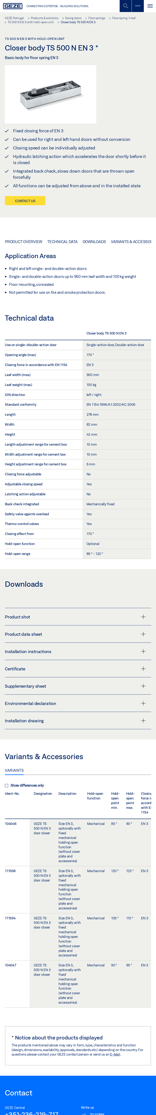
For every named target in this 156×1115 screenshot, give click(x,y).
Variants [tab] (14, 770)
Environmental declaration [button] (75, 703)
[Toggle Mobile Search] (125, 6)
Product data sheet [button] (75, 634)
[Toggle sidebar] (138, 6)
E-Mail (115, 1054)
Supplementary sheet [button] (75, 686)
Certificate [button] (75, 668)
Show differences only (24, 785)
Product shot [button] (75, 616)
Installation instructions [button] (75, 651)
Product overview (23, 241)
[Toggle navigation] (150, 6)
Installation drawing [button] (75, 720)
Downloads (94, 241)
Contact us (25, 201)
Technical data (62, 241)
